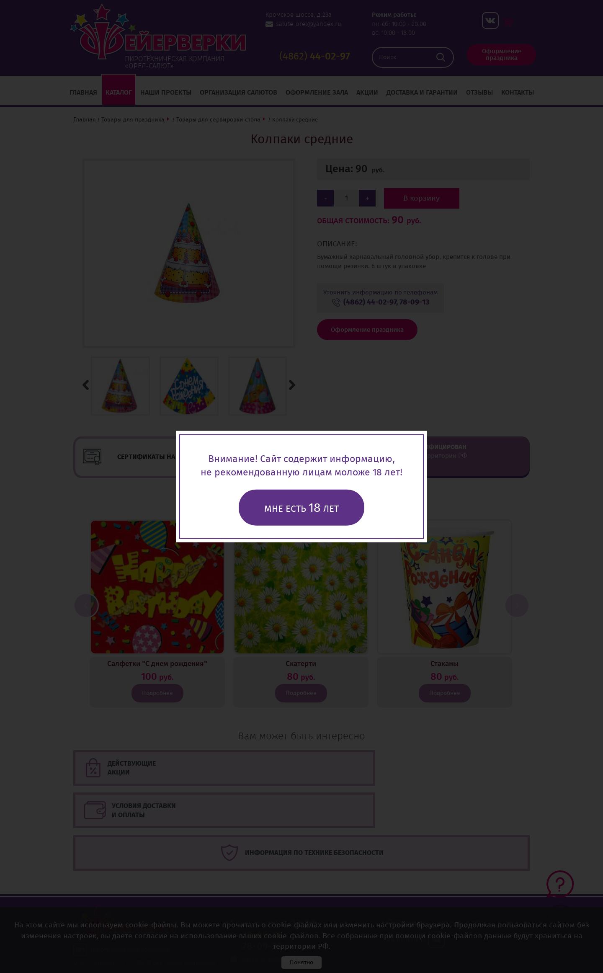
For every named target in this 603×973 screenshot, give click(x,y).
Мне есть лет (301, 507)
